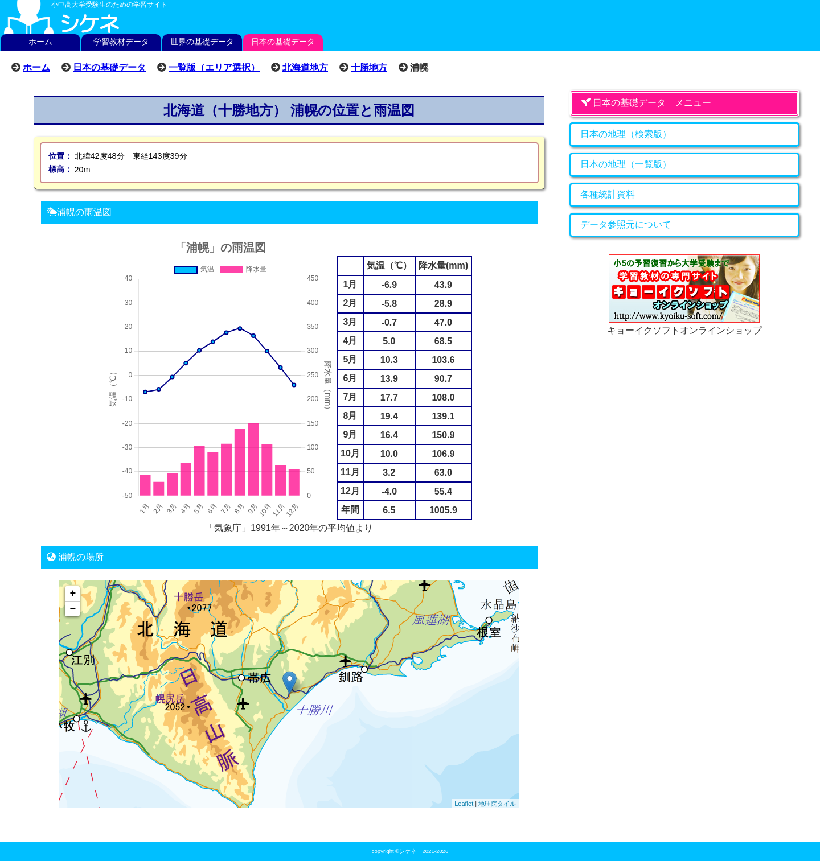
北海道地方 (305, 67)
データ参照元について (625, 224)
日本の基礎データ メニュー (646, 103)
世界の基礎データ (202, 41)
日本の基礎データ (283, 41)
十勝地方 (369, 67)
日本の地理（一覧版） (625, 164)
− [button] (73, 609)
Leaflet (463, 803)
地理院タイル (497, 803)
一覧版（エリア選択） (214, 67)
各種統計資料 (607, 194)
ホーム (40, 41)
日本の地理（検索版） (625, 134)
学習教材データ (121, 41)
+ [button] (73, 593)
